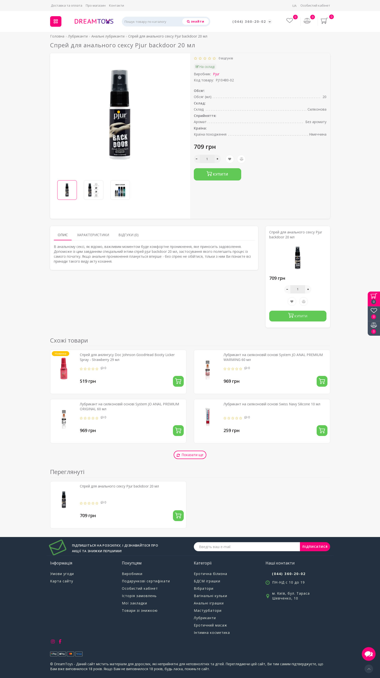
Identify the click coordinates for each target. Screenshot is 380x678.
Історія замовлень (139, 595)
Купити (217, 174)
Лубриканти (205, 617)
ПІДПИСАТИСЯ (315, 547)
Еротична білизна (210, 573)
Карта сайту (61, 581)
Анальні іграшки (209, 603)
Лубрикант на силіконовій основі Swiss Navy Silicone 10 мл (272, 404)
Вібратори (203, 588)
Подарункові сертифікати (146, 581)
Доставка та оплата (66, 5)
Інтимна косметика (212, 632)
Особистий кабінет (315, 5)
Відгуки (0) (128, 234)
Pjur (216, 74)
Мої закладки (134, 603)
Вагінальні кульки (210, 595)
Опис (63, 234)
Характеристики (93, 234)
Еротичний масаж (210, 625)
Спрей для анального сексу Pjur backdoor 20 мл (119, 486)
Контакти (116, 5)
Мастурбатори (208, 610)
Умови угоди (62, 573)
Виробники (132, 573)
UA (294, 5)
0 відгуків (225, 58)
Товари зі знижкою (140, 610)
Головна (57, 36)
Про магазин (96, 5)
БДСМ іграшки (207, 581)
